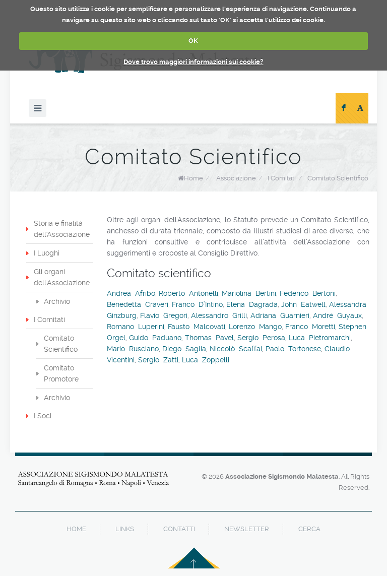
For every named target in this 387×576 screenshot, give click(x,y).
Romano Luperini (135, 327)
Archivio (57, 301)
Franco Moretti (310, 327)
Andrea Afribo (131, 293)
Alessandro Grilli (219, 315)
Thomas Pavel (209, 338)
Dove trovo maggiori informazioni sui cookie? (193, 62)
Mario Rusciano (133, 349)
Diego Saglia (184, 349)
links (124, 529)
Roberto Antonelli (188, 293)
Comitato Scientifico (61, 343)
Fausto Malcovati (196, 327)
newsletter (246, 529)
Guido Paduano (155, 338)
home (76, 529)
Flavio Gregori (163, 315)
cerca (309, 529)
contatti (179, 529)
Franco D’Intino (197, 304)
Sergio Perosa (261, 338)
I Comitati (49, 319)
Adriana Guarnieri (279, 315)
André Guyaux (337, 315)
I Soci (42, 416)
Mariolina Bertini (249, 293)
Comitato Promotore (61, 373)
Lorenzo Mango (255, 327)
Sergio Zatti (158, 360)
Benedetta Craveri (137, 304)
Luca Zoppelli (205, 360)
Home (193, 178)
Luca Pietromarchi (320, 338)
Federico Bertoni (308, 293)
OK (193, 40)
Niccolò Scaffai (236, 349)
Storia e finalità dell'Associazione (62, 228)
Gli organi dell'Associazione (62, 277)
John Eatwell (303, 304)
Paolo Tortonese (293, 349)
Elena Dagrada (252, 304)
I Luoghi (46, 253)
